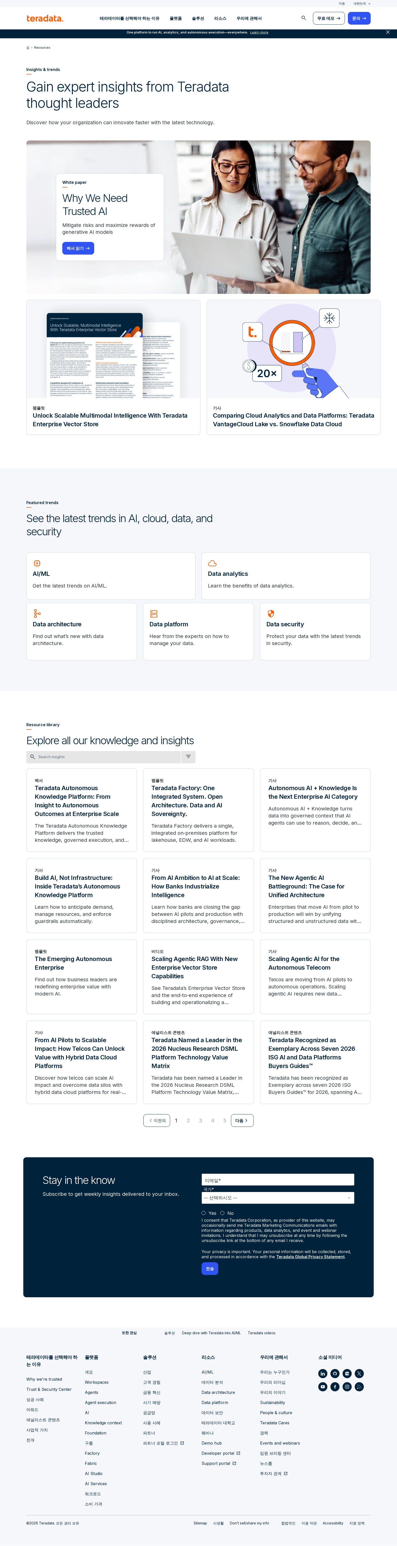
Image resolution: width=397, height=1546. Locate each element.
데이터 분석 (212, 1382)
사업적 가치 (37, 1430)
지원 (342, 3)
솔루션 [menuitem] (198, 18)
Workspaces (97, 1382)
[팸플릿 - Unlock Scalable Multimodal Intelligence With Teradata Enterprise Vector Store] (113, 367)
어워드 (32, 1409)
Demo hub (212, 1443)
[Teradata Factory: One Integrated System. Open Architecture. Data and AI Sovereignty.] (198, 810)
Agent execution (100, 1402)
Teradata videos (261, 1333)
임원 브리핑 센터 (275, 1453)
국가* (209, 1189)
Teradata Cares (274, 1423)
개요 (89, 1372)
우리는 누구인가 (275, 1372)
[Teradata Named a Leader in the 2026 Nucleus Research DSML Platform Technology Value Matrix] (198, 1063)
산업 (147, 1372)
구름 (89, 1443)
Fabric (91, 1463)
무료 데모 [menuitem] (325, 18)
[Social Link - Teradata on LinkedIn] (322, 1373)
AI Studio (94, 1473)
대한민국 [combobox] (360, 3)
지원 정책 (357, 1523)
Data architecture (218, 1392)
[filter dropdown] (188, 758)
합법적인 (288, 1523)
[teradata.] (45, 18)
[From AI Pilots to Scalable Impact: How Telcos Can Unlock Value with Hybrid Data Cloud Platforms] (81, 1063)
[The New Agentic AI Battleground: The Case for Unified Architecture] (315, 896)
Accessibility (333, 1523)
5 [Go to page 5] (224, 1121)
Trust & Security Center (49, 1389)
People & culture (276, 1412)
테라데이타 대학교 (218, 1423)
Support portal (216, 1463)
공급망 (149, 1412)
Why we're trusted (44, 1379)
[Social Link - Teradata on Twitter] (359, 1373)
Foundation (95, 1433)
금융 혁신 (152, 1392)
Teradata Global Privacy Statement (311, 1257)
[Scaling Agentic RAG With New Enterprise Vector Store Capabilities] (198, 977)
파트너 (149, 1433)
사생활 (218, 1523)
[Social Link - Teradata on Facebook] (335, 1387)
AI (87, 1412)
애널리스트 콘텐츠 (43, 1420)
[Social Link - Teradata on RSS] (359, 1387)
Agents (91, 1392)
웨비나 (208, 1433)
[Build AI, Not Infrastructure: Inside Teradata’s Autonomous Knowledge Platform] (81, 896)
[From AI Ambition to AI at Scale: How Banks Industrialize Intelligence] (198, 896)
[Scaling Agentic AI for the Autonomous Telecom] (315, 977)
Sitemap (200, 1523)
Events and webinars (280, 1443)
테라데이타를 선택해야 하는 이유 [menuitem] (130, 18)
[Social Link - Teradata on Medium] (347, 1373)
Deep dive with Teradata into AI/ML (211, 1333)
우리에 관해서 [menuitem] (249, 18)
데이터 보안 (212, 1412)
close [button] (388, 35)
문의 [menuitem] (356, 18)
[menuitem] (304, 18)
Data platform (215, 1402)
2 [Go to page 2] (188, 1121)
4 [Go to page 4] (212, 1121)
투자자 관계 (271, 1473)
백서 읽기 (75, 248)
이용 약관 (309, 1523)
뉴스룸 (266, 1463)
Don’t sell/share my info (249, 1523)
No (230, 1213)
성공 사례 (35, 1399)
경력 (264, 1433)
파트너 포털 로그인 (160, 1443)
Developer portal (218, 1453)
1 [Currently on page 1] (176, 1121)
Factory (92, 1453)
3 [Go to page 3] (200, 1121)
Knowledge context (103, 1423)
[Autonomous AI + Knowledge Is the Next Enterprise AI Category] (315, 810)
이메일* (213, 1181)
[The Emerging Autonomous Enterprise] (81, 977)
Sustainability (272, 1402)
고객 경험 (152, 1382)
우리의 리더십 (273, 1382)
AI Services (96, 1483)
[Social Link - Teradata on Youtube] (322, 1387)
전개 (30, 1440)
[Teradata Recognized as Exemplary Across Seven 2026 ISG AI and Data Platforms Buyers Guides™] (315, 1063)
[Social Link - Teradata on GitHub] (335, 1373)
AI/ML (207, 1372)
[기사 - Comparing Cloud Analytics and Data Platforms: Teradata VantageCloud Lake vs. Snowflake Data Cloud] (294, 367)
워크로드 (93, 1494)
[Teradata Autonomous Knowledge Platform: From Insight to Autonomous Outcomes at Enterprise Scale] (81, 810)
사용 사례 (152, 1423)
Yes (212, 1213)
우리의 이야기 (273, 1392)
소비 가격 (93, 1504)
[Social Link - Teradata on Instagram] (347, 1387)
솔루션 (169, 1333)
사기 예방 (152, 1402)
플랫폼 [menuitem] (176, 18)
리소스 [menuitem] (220, 18)
